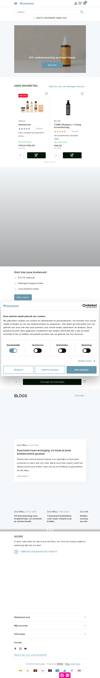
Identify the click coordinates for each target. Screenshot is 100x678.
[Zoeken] (50, 12)
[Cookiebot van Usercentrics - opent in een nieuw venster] (84, 306)
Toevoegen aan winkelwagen (52, 382)
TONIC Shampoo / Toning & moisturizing (67, 126)
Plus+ (67, 664)
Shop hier (52, 65)
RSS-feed (75, 664)
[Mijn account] (75, 3)
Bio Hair (57, 121)
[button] (45, 162)
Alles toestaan (81, 370)
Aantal (17, 382)
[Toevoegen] (36, 155)
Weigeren (18, 370)
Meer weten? (23, 297)
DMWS (60, 664)
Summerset (24, 124)
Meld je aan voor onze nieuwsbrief (30, 655)
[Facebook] (15, 649)
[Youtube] (25, 649)
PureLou (21, 121)
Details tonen (84, 361)
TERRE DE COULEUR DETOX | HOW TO (35, 552)
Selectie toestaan (50, 370)
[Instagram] (20, 649)
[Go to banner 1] (50, 49)
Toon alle (79, 395)
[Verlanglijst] (80, 3)
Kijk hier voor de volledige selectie (66, 86)
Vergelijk (37, 128)
